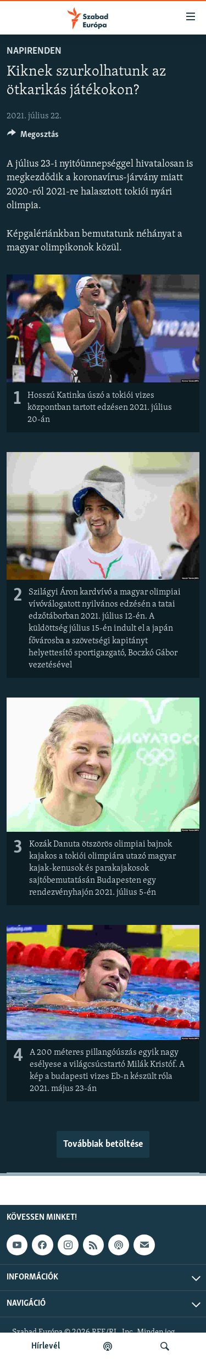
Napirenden (34, 51)
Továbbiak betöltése (103, 1144)
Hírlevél (45, 1346)
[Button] (33, 137)
